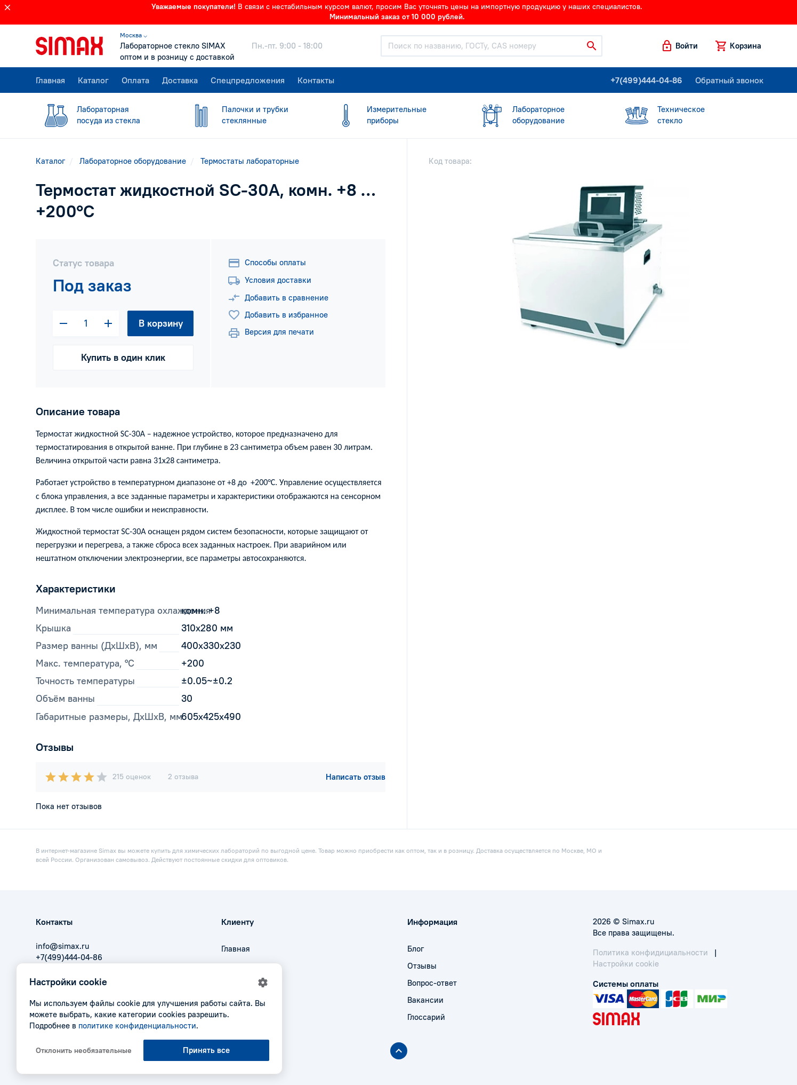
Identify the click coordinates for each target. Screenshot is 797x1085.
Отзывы (422, 966)
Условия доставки (269, 280)
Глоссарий (426, 1017)
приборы (392, 114)
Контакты (315, 80)
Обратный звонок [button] (729, 80)
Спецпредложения (248, 80)
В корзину (161, 323)
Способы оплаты (267, 263)
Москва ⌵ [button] (133, 35)
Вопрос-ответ (432, 983)
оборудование (537, 114)
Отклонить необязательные (84, 1050)
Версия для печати (271, 333)
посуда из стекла (102, 114)
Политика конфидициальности (650, 952)
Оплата (135, 80)
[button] (679, 46)
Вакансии (425, 1000)
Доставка (180, 80)
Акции (233, 1017)
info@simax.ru (62, 946)
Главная (50, 80)
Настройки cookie (626, 964)
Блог (415, 949)
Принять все (206, 1050)
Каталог (93, 80)
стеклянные (247, 114)
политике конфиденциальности (137, 1025)
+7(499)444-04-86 (646, 80)
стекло (682, 114)
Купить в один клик (123, 357)
